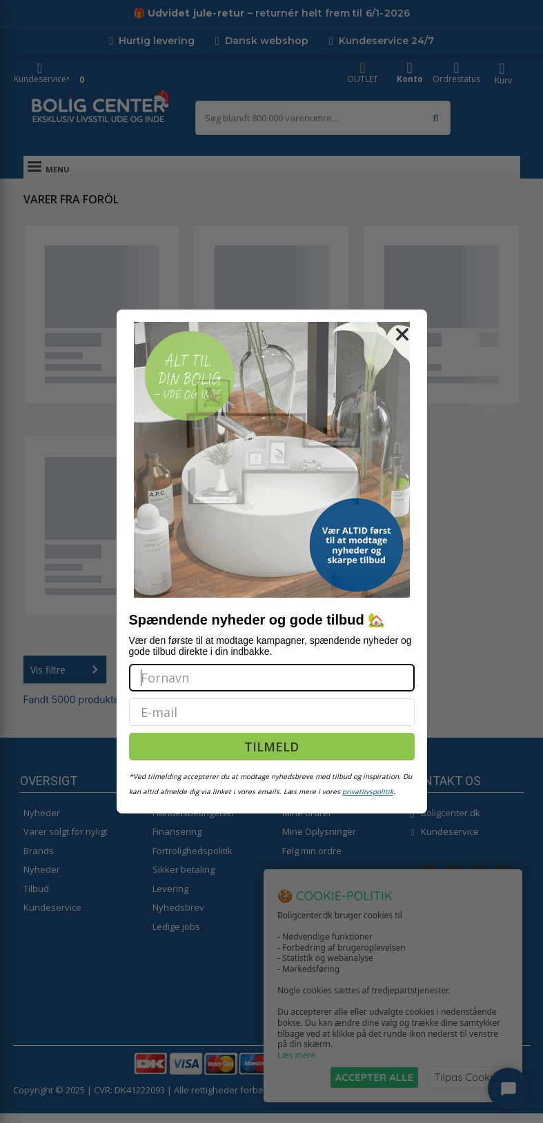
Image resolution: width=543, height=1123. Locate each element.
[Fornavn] (272, 677)
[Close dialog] (402, 334)
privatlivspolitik (367, 791)
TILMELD (271, 746)
